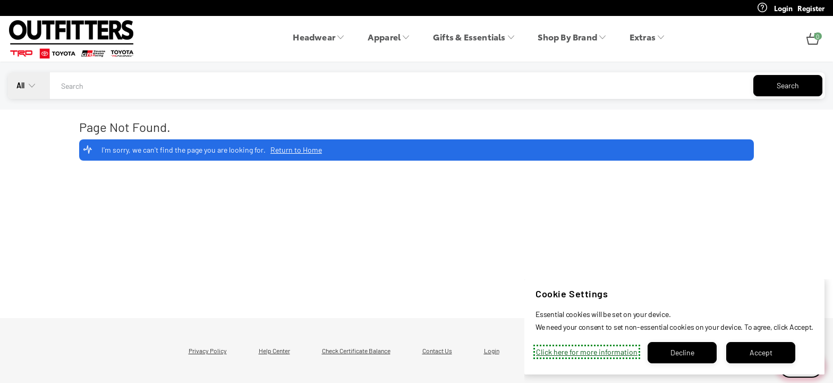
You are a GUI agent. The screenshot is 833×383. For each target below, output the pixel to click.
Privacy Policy (208, 350)
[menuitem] (321, 39)
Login (491, 350)
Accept (761, 352)
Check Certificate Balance (356, 350)
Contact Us (437, 350)
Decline (682, 352)
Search (788, 85)
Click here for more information (587, 351)
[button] (813, 39)
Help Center (274, 350)
